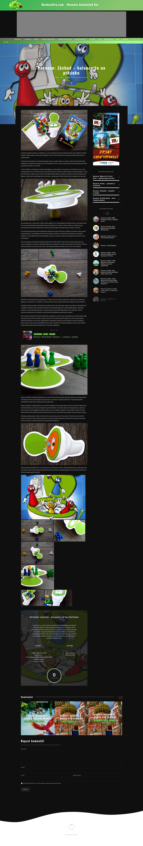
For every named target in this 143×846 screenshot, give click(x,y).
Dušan (56, 77)
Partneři (92, 39)
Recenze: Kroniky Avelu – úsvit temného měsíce (104, 199)
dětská (62, 77)
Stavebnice (27, 39)
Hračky (36, 39)
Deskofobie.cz (108, 39)
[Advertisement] (71, 24)
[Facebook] (131, 39)
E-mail (23, 777)
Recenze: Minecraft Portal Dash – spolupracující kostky (103, 177)
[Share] (71, 83)
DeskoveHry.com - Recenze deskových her (70, 4)
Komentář (23, 749)
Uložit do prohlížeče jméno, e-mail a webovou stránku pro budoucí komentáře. (42, 785)
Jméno (23, 769)
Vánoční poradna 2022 (48, 39)
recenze (17, 39)
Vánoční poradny (79, 39)
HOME (117, 39)
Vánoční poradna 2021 (65, 39)
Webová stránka (77, 777)
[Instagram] (135, 39)
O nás (99, 39)
